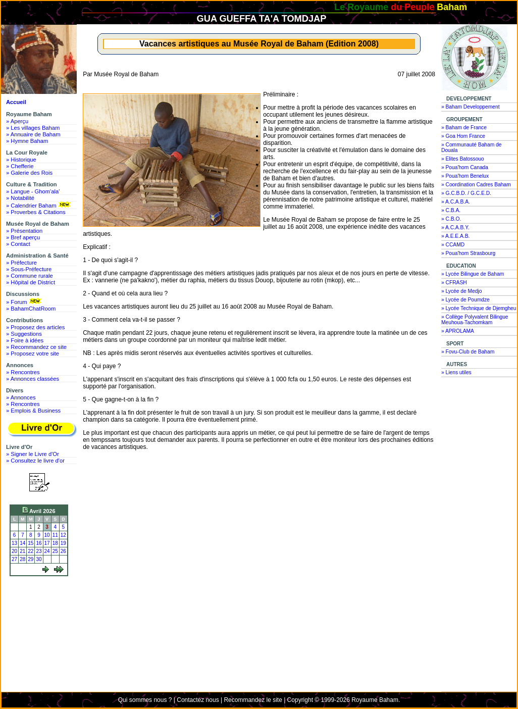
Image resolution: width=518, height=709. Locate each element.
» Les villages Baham (33, 128)
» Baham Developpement (470, 107)
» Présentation (24, 231)
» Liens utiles (456, 372)
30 (38, 559)
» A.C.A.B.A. (455, 202)
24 (47, 551)
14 (22, 543)
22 (30, 551)
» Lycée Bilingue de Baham (472, 274)
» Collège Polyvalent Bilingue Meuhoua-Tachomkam (474, 319)
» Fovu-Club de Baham (467, 351)
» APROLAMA (457, 331)
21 (22, 551)
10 (47, 535)
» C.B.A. (450, 210)
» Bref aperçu (23, 237)
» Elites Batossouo (462, 159)
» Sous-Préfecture (28, 269)
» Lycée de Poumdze (465, 299)
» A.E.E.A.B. (455, 236)
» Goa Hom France (463, 136)
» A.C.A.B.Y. (455, 227)
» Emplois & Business (33, 411)
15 (30, 543)
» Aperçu (17, 121)
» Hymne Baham (27, 141)
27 (14, 559)
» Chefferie (20, 166)
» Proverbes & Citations (36, 212)
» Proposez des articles (35, 327)
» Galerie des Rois (29, 173)
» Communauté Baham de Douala (471, 147)
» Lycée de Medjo (461, 291)
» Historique (21, 160)
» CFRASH (454, 282)
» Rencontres (23, 372)
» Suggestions (24, 334)
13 (14, 543)
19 (63, 543)
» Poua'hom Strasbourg (468, 253)
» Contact (18, 244)
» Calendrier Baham (39, 205)
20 (14, 551)
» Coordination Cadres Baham (476, 184)
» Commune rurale (29, 276)
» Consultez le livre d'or (35, 461)
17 (47, 543)
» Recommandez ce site (36, 347)
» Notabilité (20, 198)
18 (55, 543)
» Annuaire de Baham (33, 134)
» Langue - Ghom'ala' (33, 191)
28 (22, 559)
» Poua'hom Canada (464, 167)
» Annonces (20, 397)
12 (63, 535)
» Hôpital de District (30, 282)
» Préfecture (21, 263)
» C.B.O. (451, 219)
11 (55, 535)
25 (55, 551)
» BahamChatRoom (31, 309)
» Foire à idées (24, 340)
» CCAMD (452, 244)
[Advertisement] (41, 617)
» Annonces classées (32, 379)
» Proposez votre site (32, 353)
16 (38, 543)
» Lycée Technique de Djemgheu (478, 308)
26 (63, 551)
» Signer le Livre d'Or (32, 454)
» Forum (24, 301)
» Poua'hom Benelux (465, 176)
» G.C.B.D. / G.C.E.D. (466, 193)
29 (30, 559)
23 (38, 551)
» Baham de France (464, 127)
